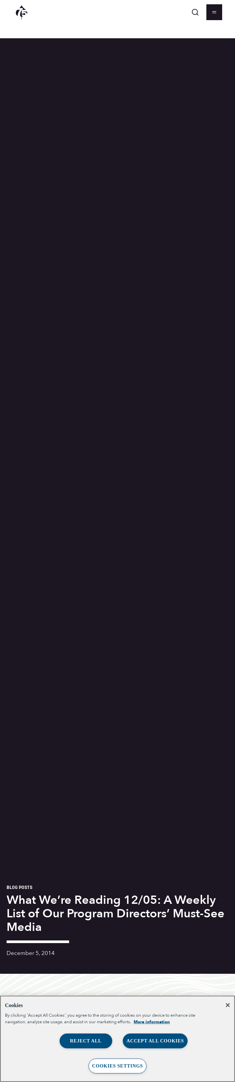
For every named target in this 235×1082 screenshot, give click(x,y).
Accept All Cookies (155, 1040)
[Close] (228, 1005)
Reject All (85, 1040)
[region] (117, 1039)
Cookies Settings (117, 1065)
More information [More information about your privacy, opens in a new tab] (152, 1022)
